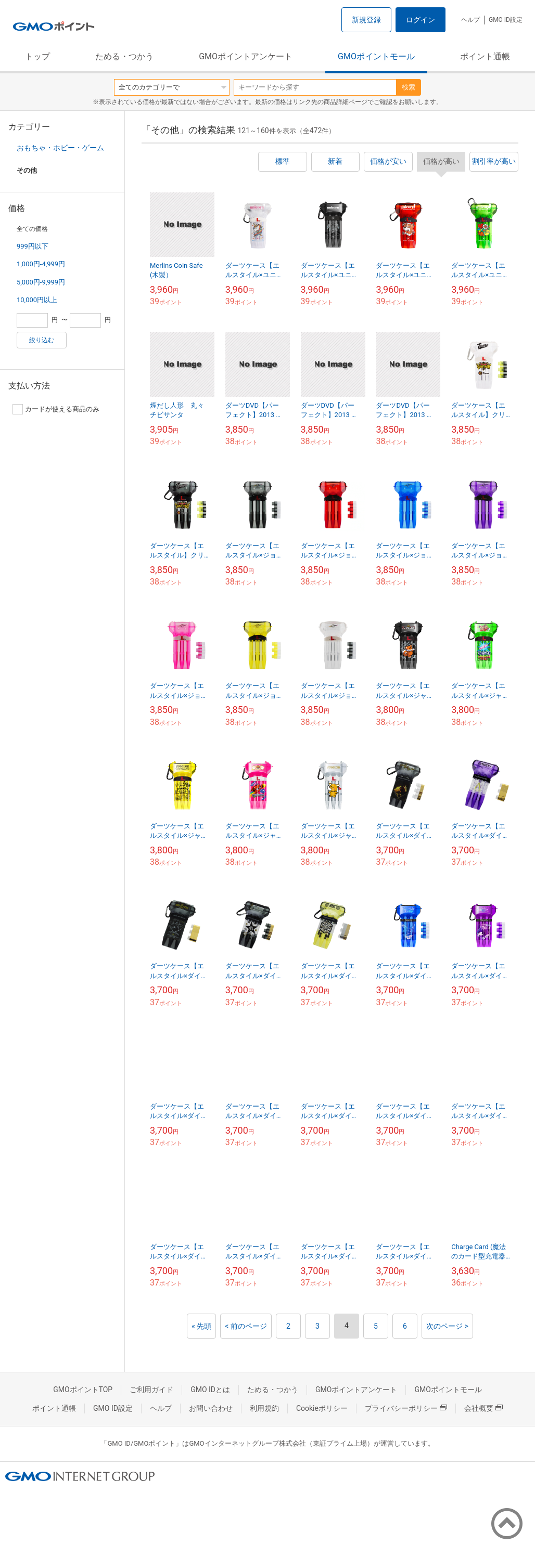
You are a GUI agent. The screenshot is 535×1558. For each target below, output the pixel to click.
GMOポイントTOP (82, 1389)
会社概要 (483, 1408)
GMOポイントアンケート (245, 56)
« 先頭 (201, 1326)
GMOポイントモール (376, 56)
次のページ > (447, 1326)
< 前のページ (246, 1326)
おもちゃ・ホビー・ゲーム (60, 148)
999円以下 (32, 246)
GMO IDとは (210, 1389)
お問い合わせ (211, 1408)
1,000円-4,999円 (41, 264)
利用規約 (264, 1408)
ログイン (420, 20)
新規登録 (366, 20)
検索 (408, 87)
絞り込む (41, 340)
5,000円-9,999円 (41, 282)
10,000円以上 (37, 300)
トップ (37, 56)
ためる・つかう (124, 56)
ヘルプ (470, 19)
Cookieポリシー (322, 1408)
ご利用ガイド (151, 1389)
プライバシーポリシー (406, 1408)
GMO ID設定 (506, 19)
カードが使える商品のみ (55, 409)
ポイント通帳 (485, 56)
